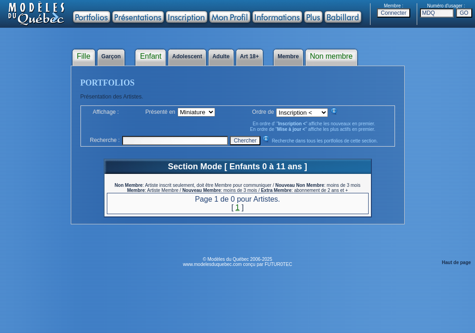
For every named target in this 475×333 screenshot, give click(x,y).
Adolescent (187, 56)
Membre (288, 56)
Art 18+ (249, 56)
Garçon (111, 56)
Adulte (221, 56)
